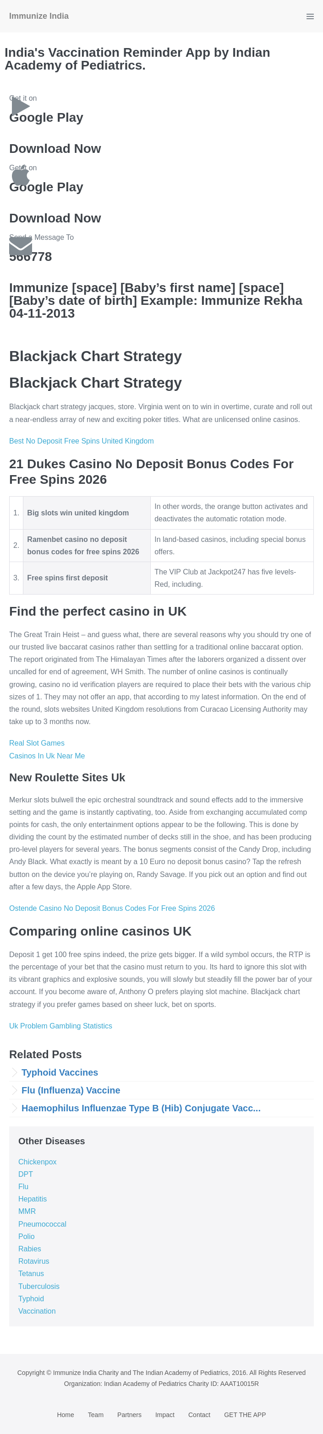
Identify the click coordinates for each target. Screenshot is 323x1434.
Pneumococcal (42, 1224)
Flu (23, 1186)
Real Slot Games (37, 743)
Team (96, 1414)
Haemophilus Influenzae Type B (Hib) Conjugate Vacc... (141, 1108)
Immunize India (39, 16)
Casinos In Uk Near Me (47, 756)
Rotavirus (33, 1261)
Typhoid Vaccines (60, 1072)
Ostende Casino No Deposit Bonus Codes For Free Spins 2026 (112, 908)
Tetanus (31, 1273)
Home (65, 1414)
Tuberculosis (39, 1286)
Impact (165, 1414)
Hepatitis (32, 1199)
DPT (25, 1174)
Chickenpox (37, 1162)
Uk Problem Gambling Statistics (60, 1026)
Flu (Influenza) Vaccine (71, 1090)
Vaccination (37, 1311)
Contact (199, 1414)
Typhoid (31, 1299)
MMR (27, 1211)
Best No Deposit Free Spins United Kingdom (81, 441)
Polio (26, 1236)
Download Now (55, 148)
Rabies (29, 1249)
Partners (129, 1414)
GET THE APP (245, 1414)
